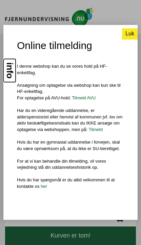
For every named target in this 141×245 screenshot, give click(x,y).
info (10, 71)
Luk (129, 34)
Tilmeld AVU (84, 97)
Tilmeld (96, 129)
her (44, 186)
